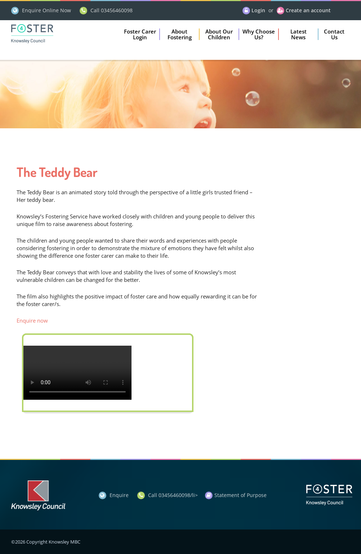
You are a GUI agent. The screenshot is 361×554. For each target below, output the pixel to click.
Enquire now (32, 320)
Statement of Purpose (240, 495)
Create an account (308, 10)
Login (258, 10)
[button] (140, 34)
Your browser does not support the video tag (77, 373)
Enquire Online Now (46, 10)
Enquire (119, 495)
